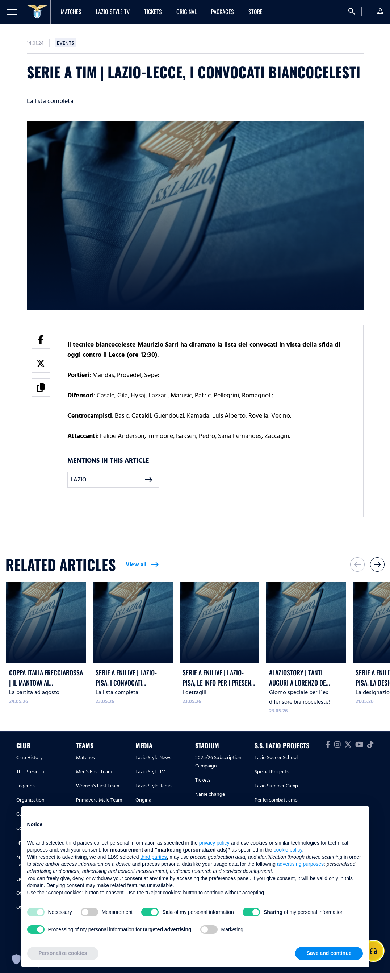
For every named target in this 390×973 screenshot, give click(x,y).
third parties (153, 857)
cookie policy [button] (287, 850)
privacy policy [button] (214, 843)
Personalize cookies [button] (63, 953)
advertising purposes (300, 864)
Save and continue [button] (329, 953)
